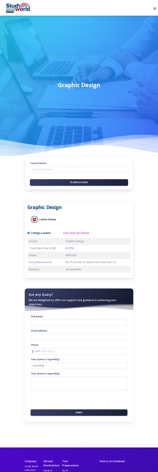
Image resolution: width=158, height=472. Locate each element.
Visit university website (76, 233)
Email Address (39, 330)
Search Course (79, 182)
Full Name (37, 316)
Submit (79, 412)
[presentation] (55, 399)
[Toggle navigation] (153, 7)
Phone (34, 344)
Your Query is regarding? (45, 359)
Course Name (38, 163)
